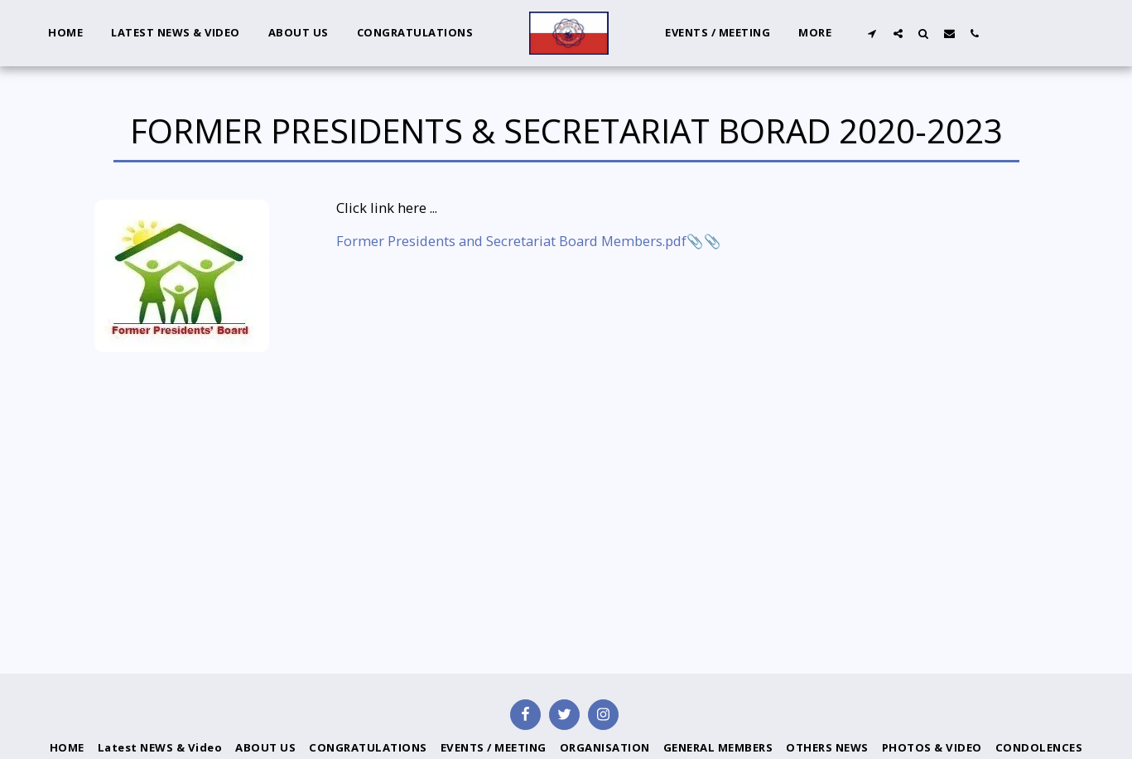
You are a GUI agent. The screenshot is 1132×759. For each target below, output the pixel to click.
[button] (872, 33)
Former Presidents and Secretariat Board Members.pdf (511, 240)
